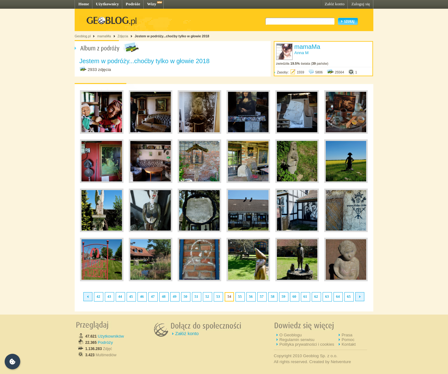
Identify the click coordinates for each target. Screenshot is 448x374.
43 (109, 296)
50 (185, 296)
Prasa (347, 335)
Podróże (133, 4)
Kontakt (349, 344)
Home (83, 4)
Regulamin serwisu (297, 339)
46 (142, 296)
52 (207, 296)
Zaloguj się (360, 4)
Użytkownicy (107, 4)
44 (120, 296)
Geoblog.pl (83, 36)
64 (338, 296)
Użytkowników (111, 336)
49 (174, 296)
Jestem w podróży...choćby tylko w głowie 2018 (172, 36)
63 (327, 296)
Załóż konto (334, 4)
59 (283, 296)
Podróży (105, 342)
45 (131, 296)
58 (272, 296)
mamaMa (104, 36)
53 (218, 296)
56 (251, 296)
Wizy (151, 4)
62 (316, 296)
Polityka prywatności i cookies (306, 344)
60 (294, 296)
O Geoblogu (290, 335)
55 (240, 296)
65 (349, 296)
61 (305, 296)
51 (196, 296)
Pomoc (348, 339)
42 (98, 296)
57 (262, 296)
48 (164, 296)
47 (153, 296)
